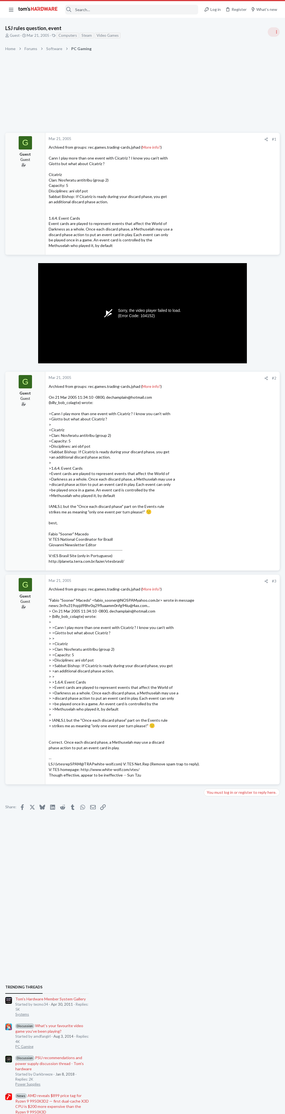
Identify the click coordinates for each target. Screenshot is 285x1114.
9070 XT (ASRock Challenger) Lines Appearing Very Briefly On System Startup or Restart (241, 631)
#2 (185, 378)
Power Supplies (218, 400)
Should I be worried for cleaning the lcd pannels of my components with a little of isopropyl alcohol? (242, 535)
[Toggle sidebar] (273, 32)
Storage (212, 593)
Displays (213, 556)
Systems (213, 330)
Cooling (212, 728)
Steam (87, 35)
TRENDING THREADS (214, 302)
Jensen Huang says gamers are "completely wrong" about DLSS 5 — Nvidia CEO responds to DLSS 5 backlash (242, 498)
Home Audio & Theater (225, 674)
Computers (68, 35)
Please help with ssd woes (237, 582)
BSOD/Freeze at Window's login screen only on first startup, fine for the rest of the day (242, 745)
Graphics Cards (218, 647)
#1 (185, 139)
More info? (151, 147)
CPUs (210, 614)
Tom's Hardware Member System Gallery (241, 314)
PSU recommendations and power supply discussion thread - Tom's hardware (240, 379)
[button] (11, 9)
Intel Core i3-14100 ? (233, 604)
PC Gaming (215, 362)
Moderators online (216, 775)
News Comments (220, 443)
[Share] (177, 139)
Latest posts (209, 570)
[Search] (131, 9)
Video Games (108, 35)
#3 (185, 581)
